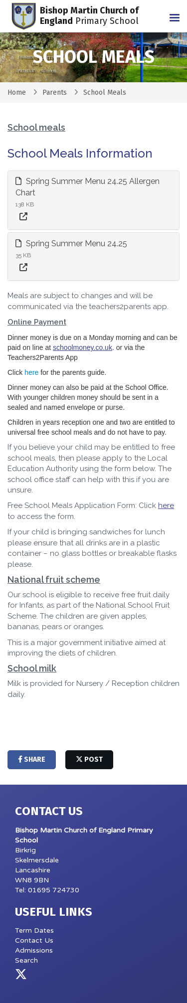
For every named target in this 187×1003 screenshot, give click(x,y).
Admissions (34, 950)
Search (26, 960)
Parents (54, 92)
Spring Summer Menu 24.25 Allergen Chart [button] (87, 186)
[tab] (93, 200)
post (89, 759)
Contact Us (34, 940)
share (31, 759)
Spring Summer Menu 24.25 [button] (71, 243)
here (31, 372)
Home (16, 92)
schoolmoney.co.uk (82, 347)
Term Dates (34, 930)
